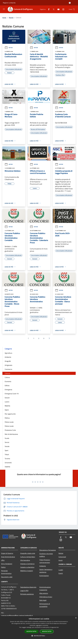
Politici (3, 567)
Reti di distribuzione (11, 434)
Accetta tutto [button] (31, 631)
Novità (11, 17)
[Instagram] (62, 9)
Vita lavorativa (25, 560)
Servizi (7, 442)
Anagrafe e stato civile (27, 553)
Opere (7, 410)
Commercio (8, 369)
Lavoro (7, 402)
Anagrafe (8, 361)
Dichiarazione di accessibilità (44, 605)
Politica (7, 418)
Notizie (9, 47)
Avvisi (61, 560)
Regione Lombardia (9, 3)
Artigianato (8, 365)
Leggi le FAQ (24, 590)
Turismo (7, 458)
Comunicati (62, 557)
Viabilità (7, 466)
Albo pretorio (43, 593)
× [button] (76, 618)
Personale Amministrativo (6, 572)
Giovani (7, 398)
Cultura (7, 377)
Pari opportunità (10, 414)
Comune (7, 373)
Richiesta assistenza (27, 594)
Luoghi (61, 570)
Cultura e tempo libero (27, 557)
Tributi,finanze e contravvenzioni (44, 561)
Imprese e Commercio (27, 564)
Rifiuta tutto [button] (46, 631)
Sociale (7, 446)
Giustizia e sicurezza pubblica (46, 554)
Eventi (61, 573)
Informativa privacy (45, 597)
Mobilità (7, 406)
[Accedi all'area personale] (69, 3)
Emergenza (8, 389)
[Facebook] (48, 9)
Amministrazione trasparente (45, 588)
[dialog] (39, 627)
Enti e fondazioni (6, 564)
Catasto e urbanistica (27, 567)
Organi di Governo (7, 553)
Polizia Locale (9, 422)
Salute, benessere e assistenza (45, 570)
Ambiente (8, 357)
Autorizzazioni (44, 575)
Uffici (3, 560)
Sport (6, 450)
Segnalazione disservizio (28, 587)
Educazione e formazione (47, 550)
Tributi (7, 454)
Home (4, 17)
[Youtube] (58, 9)
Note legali (42, 600)
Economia (8, 381)
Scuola (7, 438)
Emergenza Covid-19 (11, 393)
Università (8, 462)
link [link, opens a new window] (58, 627)
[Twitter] (53, 9)
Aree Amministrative (8, 557)
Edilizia (7, 385)
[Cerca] (74, 9)
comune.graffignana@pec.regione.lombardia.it (17, 615)
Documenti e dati (6, 577)
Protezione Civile (10, 430)
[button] (39, 636)
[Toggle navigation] (4, 9)
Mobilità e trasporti (26, 571)
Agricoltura (8, 353)
